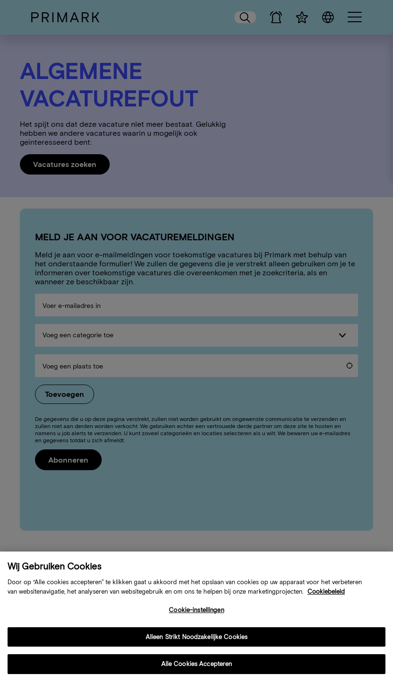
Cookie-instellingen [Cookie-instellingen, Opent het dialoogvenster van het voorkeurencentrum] (196, 617)
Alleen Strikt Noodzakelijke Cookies (197, 644)
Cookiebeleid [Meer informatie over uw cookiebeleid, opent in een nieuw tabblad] (326, 598)
